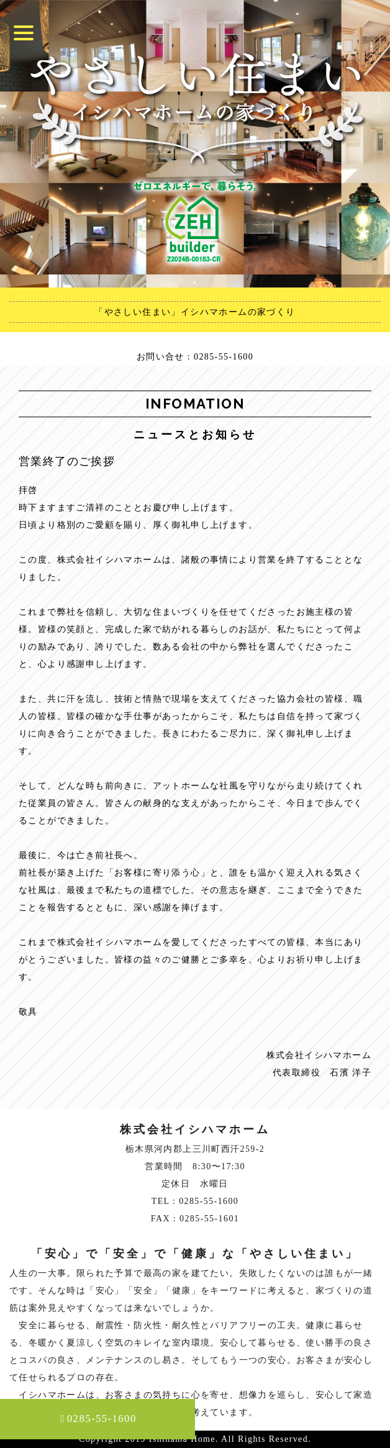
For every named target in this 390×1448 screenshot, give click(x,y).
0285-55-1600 (98, 1418)
